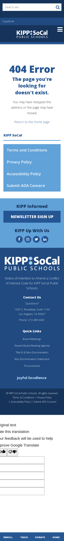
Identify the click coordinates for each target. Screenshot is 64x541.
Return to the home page (32, 122)
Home (56, 537)
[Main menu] (60, 29)
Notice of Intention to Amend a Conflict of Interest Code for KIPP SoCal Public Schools (32, 283)
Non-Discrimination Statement (32, 359)
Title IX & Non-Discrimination (32, 352)
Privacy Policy (19, 161)
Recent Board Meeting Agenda (32, 345)
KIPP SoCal (12, 135)
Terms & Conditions (23, 397)
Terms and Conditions (27, 149)
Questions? (32, 303)
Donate (40, 537)
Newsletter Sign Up (32, 216)
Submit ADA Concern (26, 185)
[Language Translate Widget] (14, 23)
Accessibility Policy (24, 173)
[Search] (57, 7)
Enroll (8, 537)
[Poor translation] (12, 452)
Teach (24, 537)
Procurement (32, 365)
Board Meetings (32, 339)
